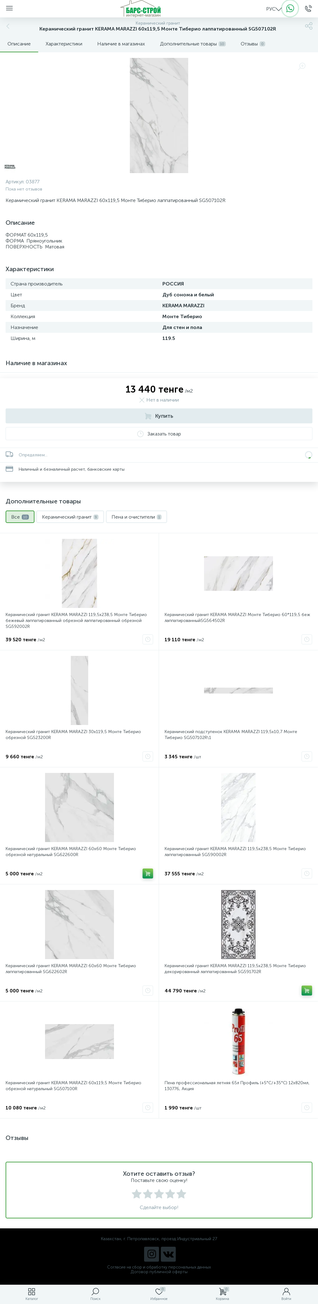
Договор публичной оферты (159, 1271)
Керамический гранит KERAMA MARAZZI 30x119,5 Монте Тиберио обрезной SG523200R (73, 734)
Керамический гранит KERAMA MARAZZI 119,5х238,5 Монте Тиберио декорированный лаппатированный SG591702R (235, 968)
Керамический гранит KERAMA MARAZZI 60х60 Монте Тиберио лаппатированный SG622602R (71, 968)
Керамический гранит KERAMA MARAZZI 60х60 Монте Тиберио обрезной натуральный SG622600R (71, 851)
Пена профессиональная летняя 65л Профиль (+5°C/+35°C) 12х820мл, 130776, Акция (237, 1085)
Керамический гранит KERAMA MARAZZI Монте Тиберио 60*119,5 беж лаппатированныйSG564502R (237, 617)
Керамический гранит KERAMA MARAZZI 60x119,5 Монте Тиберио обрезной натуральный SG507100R (73, 1085)
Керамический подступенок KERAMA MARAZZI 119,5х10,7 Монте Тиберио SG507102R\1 (231, 734)
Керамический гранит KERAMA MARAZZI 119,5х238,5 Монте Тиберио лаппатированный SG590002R (235, 851)
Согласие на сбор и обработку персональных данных (159, 1267)
